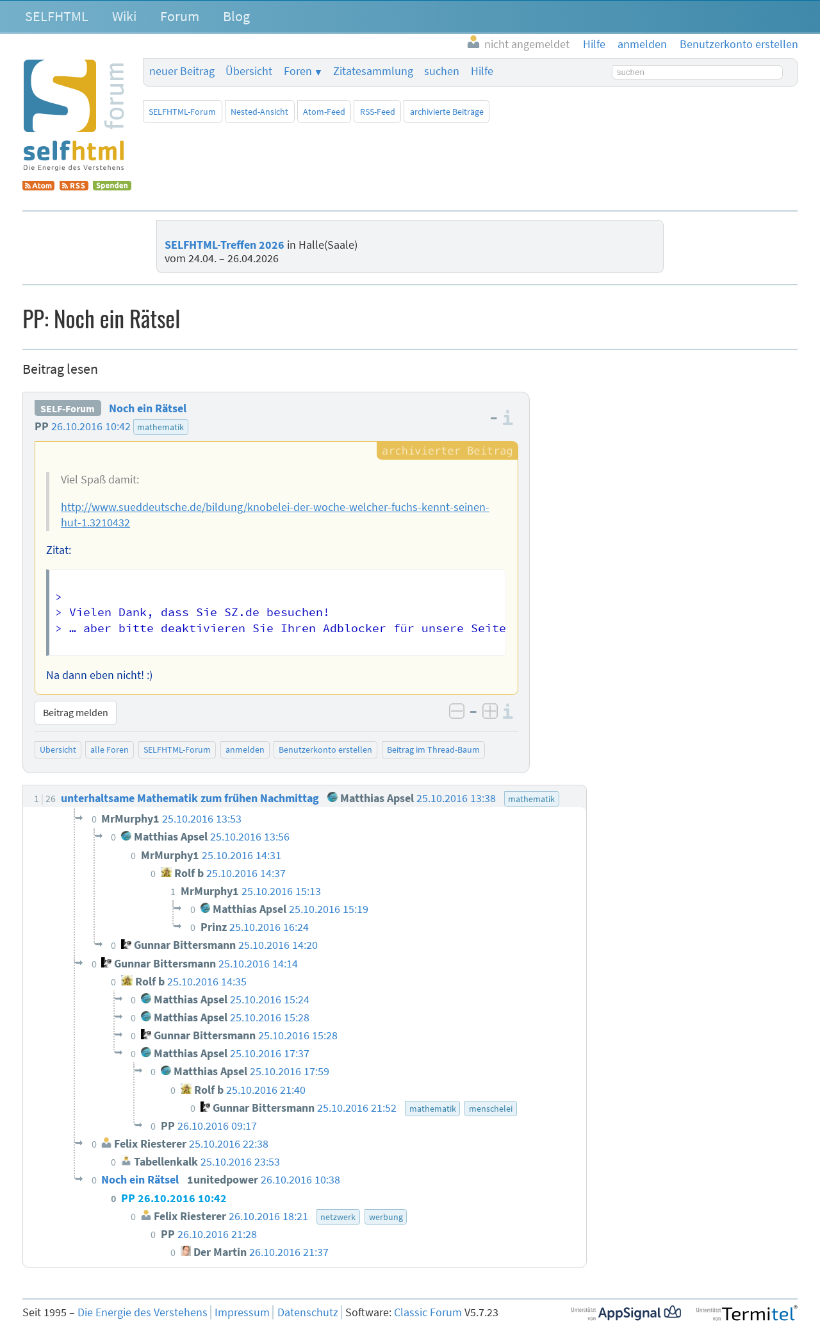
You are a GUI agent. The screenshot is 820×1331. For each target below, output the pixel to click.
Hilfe (482, 71)
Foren (298, 71)
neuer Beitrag (182, 71)
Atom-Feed (324, 111)
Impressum (242, 1312)
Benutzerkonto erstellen (325, 749)
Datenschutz (307, 1312)
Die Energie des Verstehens (143, 1312)
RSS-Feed (377, 111)
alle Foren (109, 749)
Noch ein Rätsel (147, 408)
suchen (441, 71)
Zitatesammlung (373, 71)
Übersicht (249, 71)
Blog (236, 16)
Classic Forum (428, 1312)
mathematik (160, 427)
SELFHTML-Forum (182, 111)
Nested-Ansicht (259, 111)
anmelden (245, 749)
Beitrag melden (75, 712)
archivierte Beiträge (447, 111)
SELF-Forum (67, 408)
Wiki (124, 16)
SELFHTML (56, 16)
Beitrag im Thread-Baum (433, 749)
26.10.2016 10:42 (91, 426)
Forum (179, 16)
